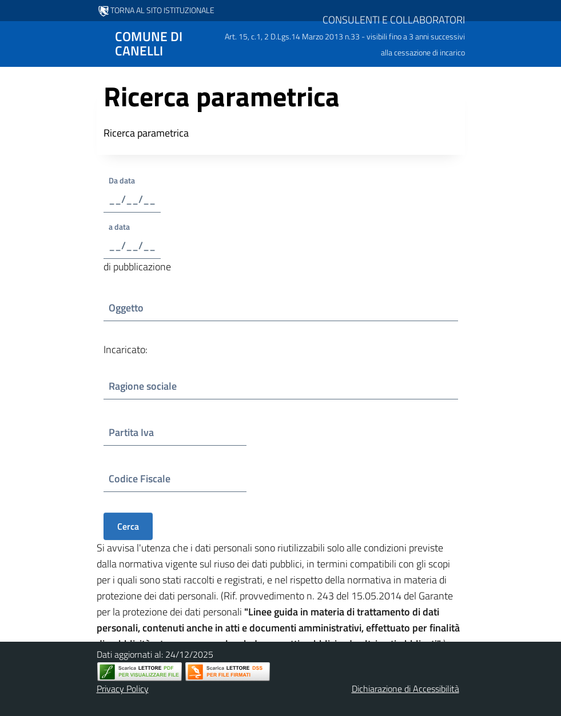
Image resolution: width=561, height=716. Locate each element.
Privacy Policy (123, 688)
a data (123, 227)
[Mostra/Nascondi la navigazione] (14, 43)
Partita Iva (139, 432)
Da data (132, 180)
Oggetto (139, 307)
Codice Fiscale (142, 478)
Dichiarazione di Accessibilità (405, 688)
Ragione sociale (143, 386)
